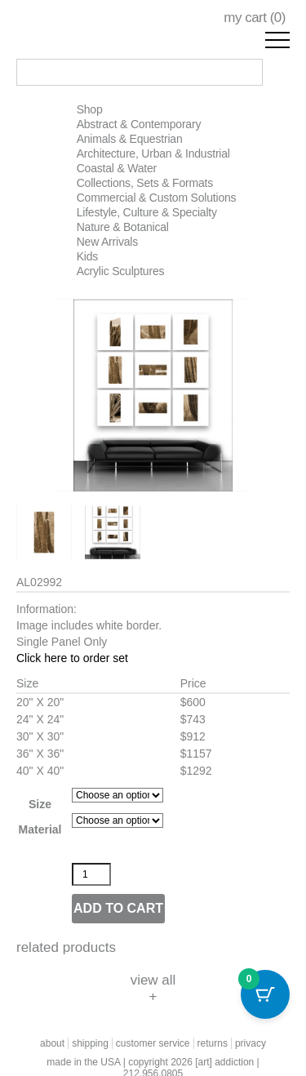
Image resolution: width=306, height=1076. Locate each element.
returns (212, 1043)
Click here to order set (72, 658)
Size (40, 804)
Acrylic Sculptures (121, 271)
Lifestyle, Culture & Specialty (147, 212)
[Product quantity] (91, 874)
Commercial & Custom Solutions (157, 197)
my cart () (255, 17)
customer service (153, 1043)
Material (40, 829)
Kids (87, 256)
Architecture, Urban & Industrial (153, 153)
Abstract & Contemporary (139, 124)
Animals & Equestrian (130, 138)
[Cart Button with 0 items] (265, 994)
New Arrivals (107, 241)
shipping (90, 1043)
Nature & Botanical (123, 226)
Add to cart (118, 908)
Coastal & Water (117, 168)
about (52, 1043)
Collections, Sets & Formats (145, 182)
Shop (90, 109)
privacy (250, 1043)
